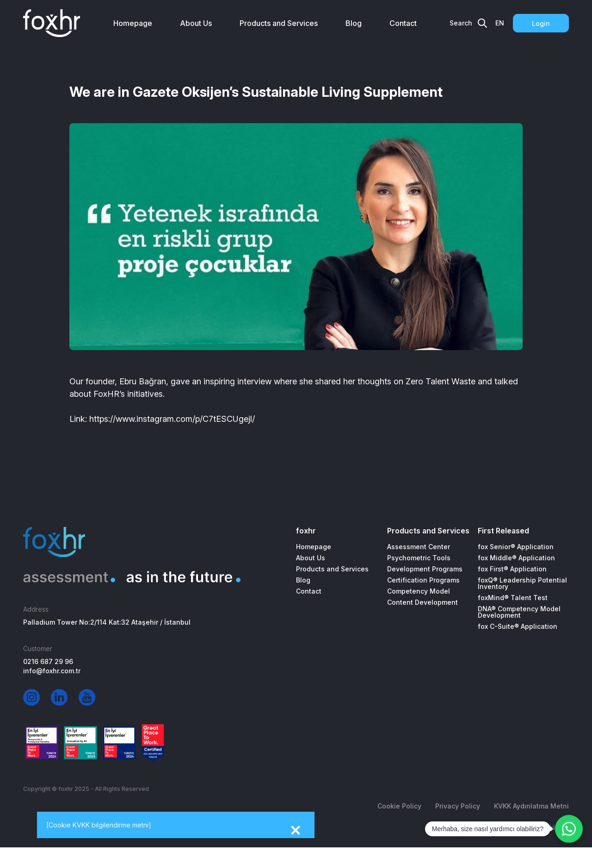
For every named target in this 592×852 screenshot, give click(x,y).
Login (541, 23)
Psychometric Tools (418, 558)
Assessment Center (418, 547)
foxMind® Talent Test (513, 598)
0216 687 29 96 (48, 661)
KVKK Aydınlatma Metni (531, 806)
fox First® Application (512, 569)
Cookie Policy (399, 806)
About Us (196, 23)
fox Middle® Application (516, 558)
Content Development (422, 602)
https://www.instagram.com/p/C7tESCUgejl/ (172, 419)
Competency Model (418, 591)
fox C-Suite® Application (517, 626)
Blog (353, 23)
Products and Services (279, 23)
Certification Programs (423, 580)
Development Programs (424, 569)
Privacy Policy (457, 806)
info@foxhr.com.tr (51, 671)
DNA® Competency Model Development (519, 612)
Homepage (132, 23)
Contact (403, 23)
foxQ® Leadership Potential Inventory (522, 583)
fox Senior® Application (516, 547)
